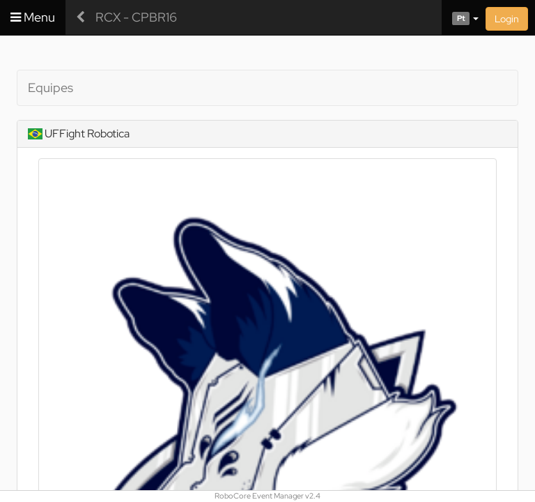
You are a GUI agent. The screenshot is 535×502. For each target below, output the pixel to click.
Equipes (50, 87)
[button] (460, 17)
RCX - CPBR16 (136, 17)
